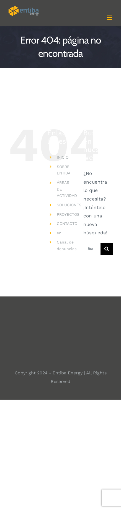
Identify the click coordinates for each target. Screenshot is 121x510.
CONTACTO (67, 223)
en (59, 233)
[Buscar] (107, 249)
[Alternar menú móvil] (110, 18)
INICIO (62, 157)
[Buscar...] (92, 249)
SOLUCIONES (69, 205)
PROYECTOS (68, 214)
